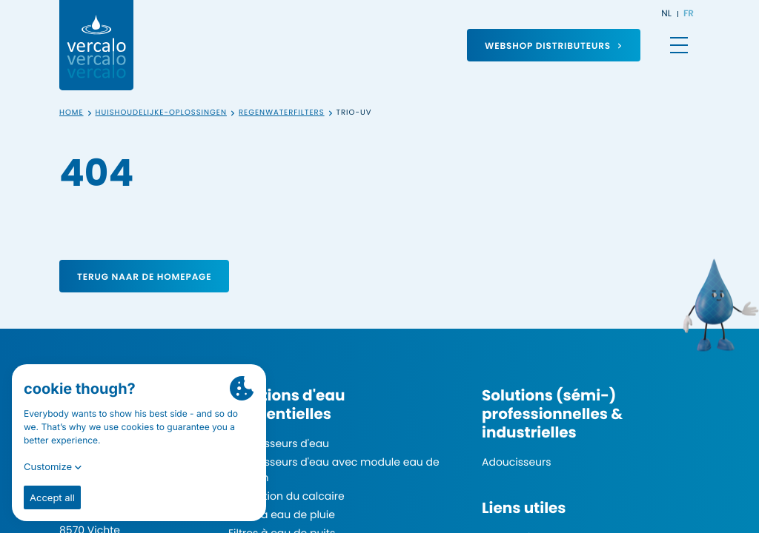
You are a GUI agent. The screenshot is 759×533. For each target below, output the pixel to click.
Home (71, 113)
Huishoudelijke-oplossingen (161, 113)
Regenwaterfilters (282, 113)
